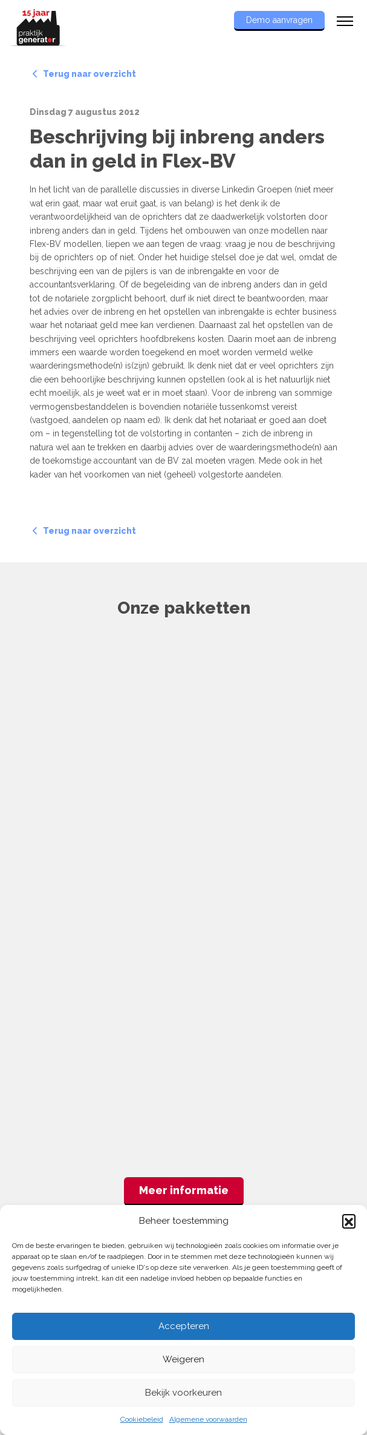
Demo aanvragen (279, 20)
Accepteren (183, 1326)
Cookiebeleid (141, 1419)
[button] (349, 1221)
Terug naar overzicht (84, 74)
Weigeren (183, 1359)
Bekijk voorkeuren (183, 1392)
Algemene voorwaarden (208, 1419)
